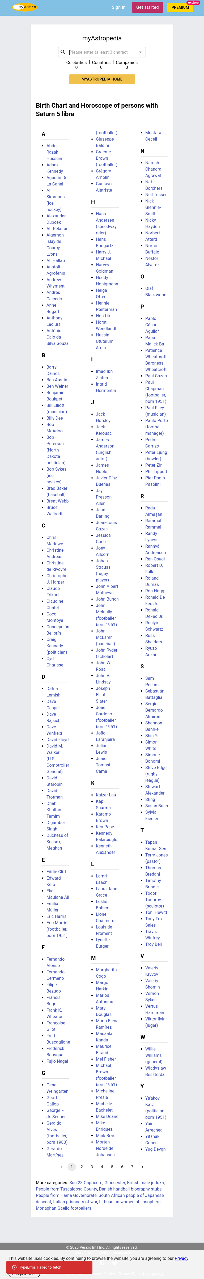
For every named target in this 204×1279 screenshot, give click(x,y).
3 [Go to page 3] (92, 1167)
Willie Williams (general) (154, 1055)
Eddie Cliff (56, 871)
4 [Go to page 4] (102, 1167)
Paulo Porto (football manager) (156, 427)
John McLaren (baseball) (105, 637)
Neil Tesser (156, 194)
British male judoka (145, 1182)
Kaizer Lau (106, 794)
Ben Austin (56, 379)
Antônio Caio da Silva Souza (57, 337)
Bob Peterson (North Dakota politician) (56, 450)
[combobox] (102, 52)
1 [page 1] (71, 1167)
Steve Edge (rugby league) (156, 774)
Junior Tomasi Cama (103, 765)
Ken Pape (105, 826)
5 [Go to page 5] (112, 1167)
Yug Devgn (155, 1149)
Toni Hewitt (156, 912)
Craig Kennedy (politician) (56, 646)
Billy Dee (54, 418)
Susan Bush (156, 805)
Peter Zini (154, 465)
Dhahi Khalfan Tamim (53, 810)
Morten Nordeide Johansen (105, 1148)
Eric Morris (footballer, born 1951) (56, 929)
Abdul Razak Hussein (54, 152)
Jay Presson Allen (104, 497)
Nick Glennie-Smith (153, 207)
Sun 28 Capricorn (86, 1182)
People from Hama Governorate (66, 1195)
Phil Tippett (156, 471)
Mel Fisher (106, 1059)
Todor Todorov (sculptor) (154, 900)
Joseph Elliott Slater (103, 695)
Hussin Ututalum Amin (104, 341)
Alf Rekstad (57, 228)
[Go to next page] (142, 1167)
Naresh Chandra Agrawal (153, 169)
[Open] (140, 52)
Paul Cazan (156, 375)
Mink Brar (105, 1135)
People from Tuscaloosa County (66, 1189)
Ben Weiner (57, 386)
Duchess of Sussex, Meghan (57, 842)
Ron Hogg (154, 590)
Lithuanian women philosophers (129, 1201)
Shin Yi (152, 735)
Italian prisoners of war (75, 1201)
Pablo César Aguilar (152, 325)
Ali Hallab (55, 260)
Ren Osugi (155, 559)
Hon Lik (103, 315)
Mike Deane (107, 1116)
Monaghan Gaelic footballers (63, 1208)
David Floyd (57, 739)
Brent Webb (57, 501)
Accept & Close (24, 1274)
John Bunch (107, 599)
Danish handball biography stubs (130, 1189)
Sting (150, 799)
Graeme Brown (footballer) (106, 158)
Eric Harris (56, 916)
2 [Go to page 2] (82, 1167)
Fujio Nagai (57, 1061)
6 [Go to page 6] (122, 1167)
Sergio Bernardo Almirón (154, 710)
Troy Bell (153, 944)
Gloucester (114, 1182)
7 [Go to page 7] (132, 1167)
